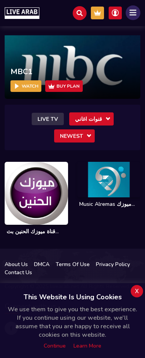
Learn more (87, 346)
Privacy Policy (113, 264)
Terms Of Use (73, 264)
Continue (55, 346)
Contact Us (18, 272)
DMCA (41, 264)
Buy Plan (64, 86)
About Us (16, 264)
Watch (26, 86)
